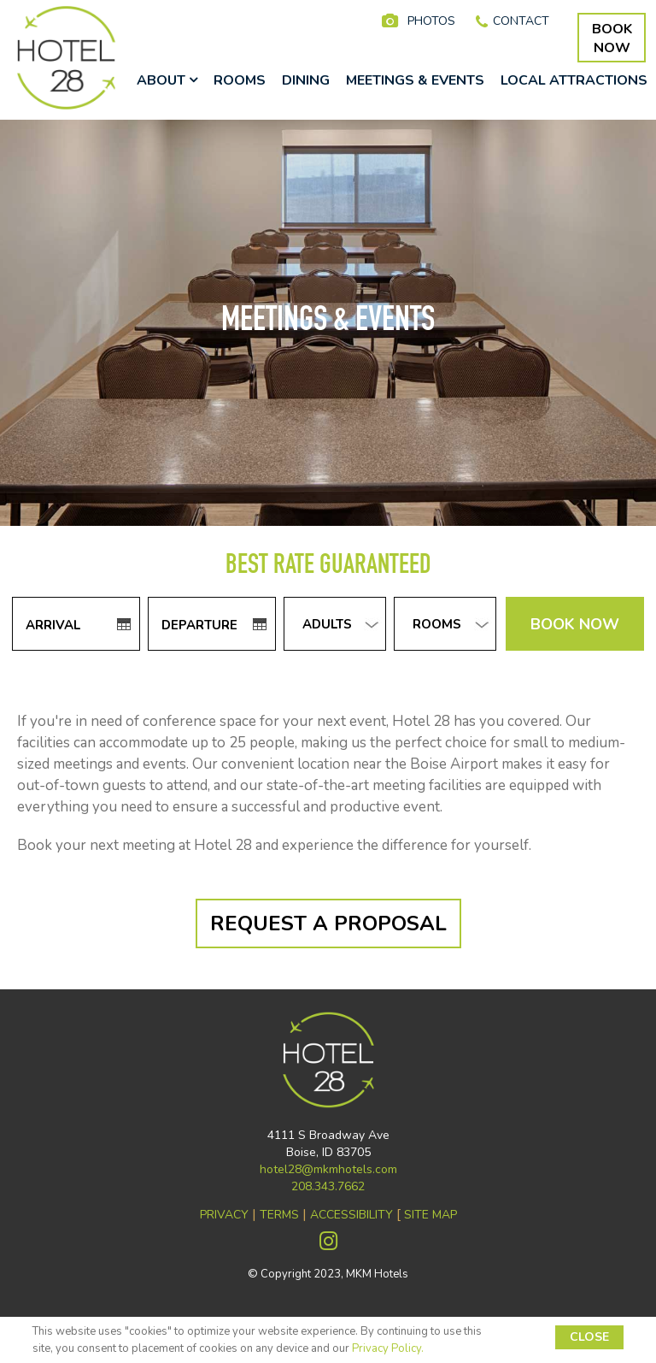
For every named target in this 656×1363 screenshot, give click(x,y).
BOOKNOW (612, 38)
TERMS (279, 1215)
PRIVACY (224, 1215)
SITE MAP (430, 1215)
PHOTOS (431, 21)
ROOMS (240, 80)
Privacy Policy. (388, 1348)
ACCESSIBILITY (351, 1215)
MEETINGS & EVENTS (415, 80)
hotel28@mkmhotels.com (328, 1169)
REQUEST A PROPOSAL (328, 923)
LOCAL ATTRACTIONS (574, 80)
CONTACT (521, 21)
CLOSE (589, 1337)
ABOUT (167, 80)
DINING (306, 80)
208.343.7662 (328, 1186)
